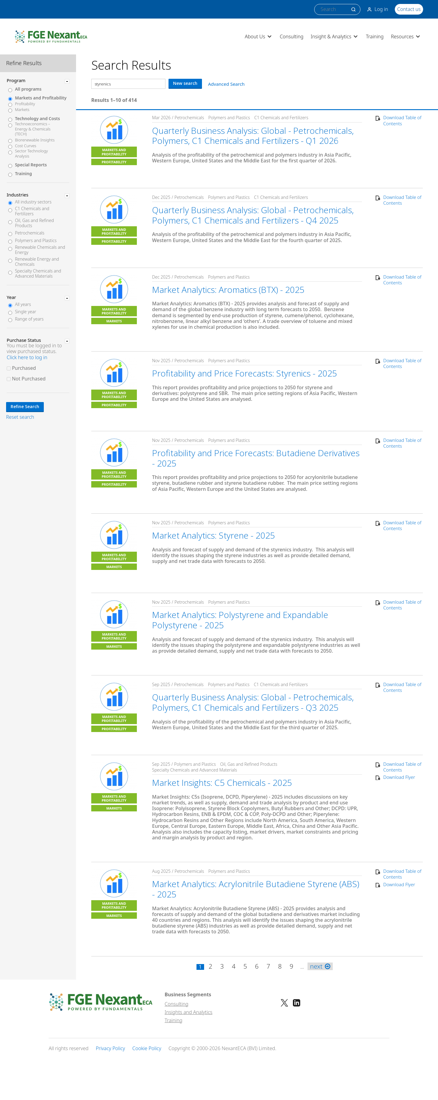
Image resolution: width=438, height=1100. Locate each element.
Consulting (292, 36)
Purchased (24, 368)
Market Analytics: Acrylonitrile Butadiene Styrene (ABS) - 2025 (255, 889)
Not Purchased (29, 378)
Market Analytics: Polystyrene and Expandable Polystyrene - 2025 (240, 620)
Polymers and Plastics (36, 240)
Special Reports (31, 165)
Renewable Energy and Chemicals (37, 262)
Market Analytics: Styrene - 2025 (213, 535)
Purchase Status (24, 340)
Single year (25, 311)
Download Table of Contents (402, 120)
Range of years (29, 319)
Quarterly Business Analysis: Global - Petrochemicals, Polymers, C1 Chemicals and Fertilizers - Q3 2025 (253, 702)
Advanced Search (226, 84)
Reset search (20, 417)
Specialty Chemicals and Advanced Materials (38, 274)
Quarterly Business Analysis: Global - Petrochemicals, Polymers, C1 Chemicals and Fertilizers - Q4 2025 (253, 215)
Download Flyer (399, 777)
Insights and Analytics (188, 1012)
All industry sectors (33, 202)
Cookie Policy (146, 1048)
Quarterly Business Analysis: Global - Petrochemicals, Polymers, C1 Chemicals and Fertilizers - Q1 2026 (253, 136)
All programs (28, 89)
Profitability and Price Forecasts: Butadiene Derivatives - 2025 (256, 458)
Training (375, 36)
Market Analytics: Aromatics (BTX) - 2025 (228, 289)
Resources (406, 36)
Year (12, 297)
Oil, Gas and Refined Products (34, 223)
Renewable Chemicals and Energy (40, 250)
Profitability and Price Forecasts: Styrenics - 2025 (244, 373)
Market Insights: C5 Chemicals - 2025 (222, 782)
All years (23, 304)
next (320, 966)
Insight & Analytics (335, 36)
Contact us (409, 9)
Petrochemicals (29, 233)
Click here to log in (27, 357)
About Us (259, 36)
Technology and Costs (37, 118)
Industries (17, 194)
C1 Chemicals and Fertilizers (32, 211)
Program (16, 80)
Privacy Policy (110, 1048)
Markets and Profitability (41, 98)
